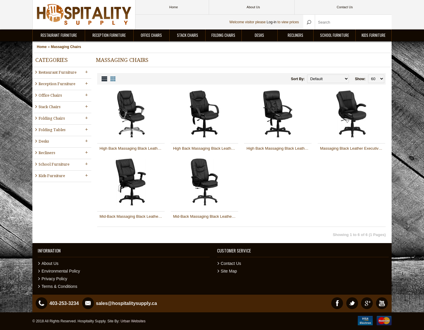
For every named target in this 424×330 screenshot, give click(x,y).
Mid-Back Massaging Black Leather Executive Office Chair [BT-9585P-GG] (205, 216)
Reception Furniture (109, 35)
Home (42, 47)
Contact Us (231, 263)
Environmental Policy (61, 271)
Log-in (271, 22)
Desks (259, 35)
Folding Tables (64, 129)
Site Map (229, 271)
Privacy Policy (54, 278)
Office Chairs (151, 35)
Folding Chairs (223, 35)
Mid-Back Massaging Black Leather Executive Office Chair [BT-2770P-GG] (132, 216)
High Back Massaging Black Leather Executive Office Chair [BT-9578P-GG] (279, 148)
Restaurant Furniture (59, 35)
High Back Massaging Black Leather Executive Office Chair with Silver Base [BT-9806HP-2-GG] (132, 148)
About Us (50, 263)
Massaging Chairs (66, 47)
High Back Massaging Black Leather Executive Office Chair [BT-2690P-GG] (205, 148)
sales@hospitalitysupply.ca (126, 303)
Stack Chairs (187, 35)
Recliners (295, 35)
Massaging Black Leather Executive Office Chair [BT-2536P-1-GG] (352, 148)
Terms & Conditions (59, 286)
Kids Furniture (373, 35)
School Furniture (334, 35)
